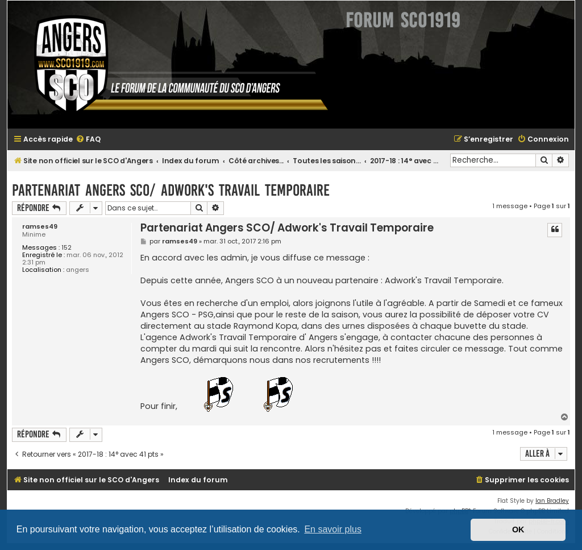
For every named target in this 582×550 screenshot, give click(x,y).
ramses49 (39, 226)
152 (66, 247)
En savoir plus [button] (332, 529)
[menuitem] (88, 139)
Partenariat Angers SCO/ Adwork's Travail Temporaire (171, 190)
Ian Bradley (552, 501)
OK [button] (518, 529)
